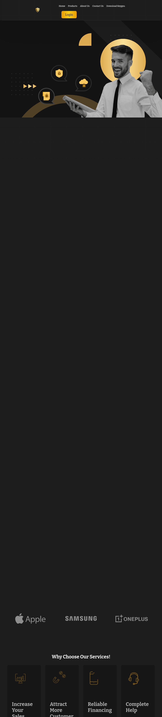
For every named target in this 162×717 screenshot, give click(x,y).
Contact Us (97, 6)
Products (72, 6)
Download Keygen (115, 6)
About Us (85, 6)
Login (69, 14)
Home (62, 6)
